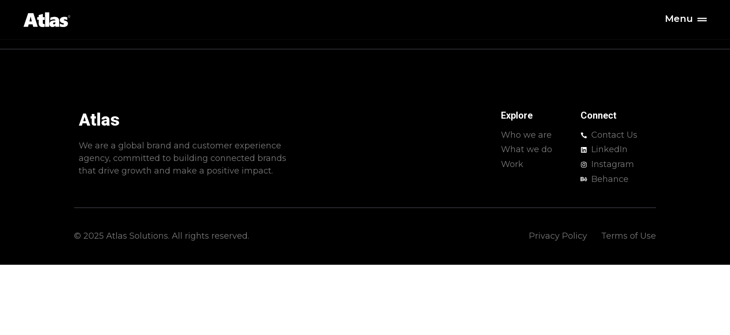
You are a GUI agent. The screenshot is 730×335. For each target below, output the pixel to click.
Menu (679, 18)
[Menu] (702, 19)
